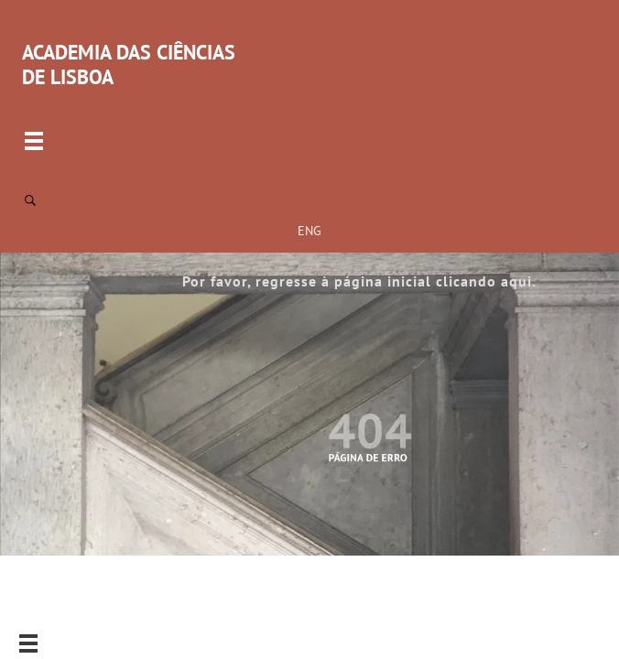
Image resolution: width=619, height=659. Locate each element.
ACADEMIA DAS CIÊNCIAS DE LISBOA (128, 64)
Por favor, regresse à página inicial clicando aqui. (359, 281)
